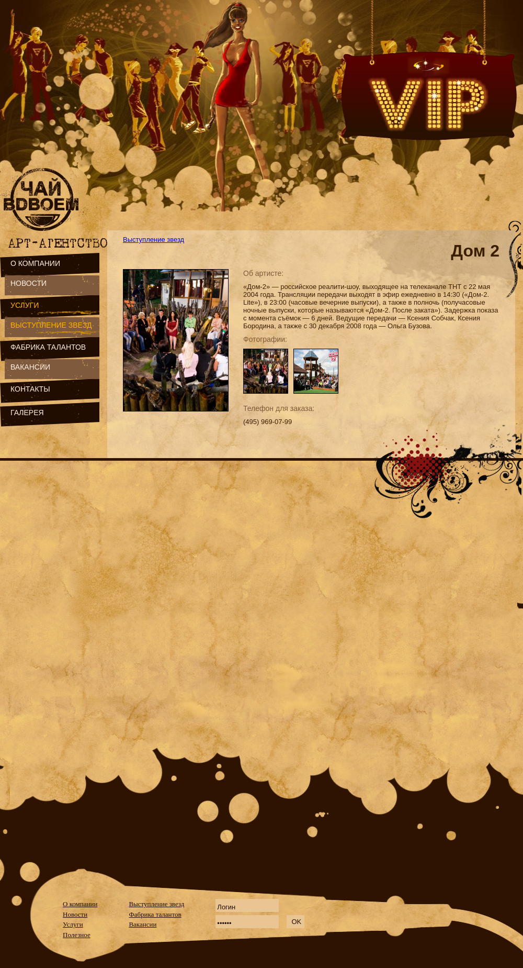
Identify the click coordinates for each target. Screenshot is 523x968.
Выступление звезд (153, 239)
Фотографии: (265, 339)
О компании (80, 904)
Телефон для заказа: (278, 408)
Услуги (73, 924)
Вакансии (142, 924)
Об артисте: (263, 273)
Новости (75, 914)
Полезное (76, 935)
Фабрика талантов (155, 914)
